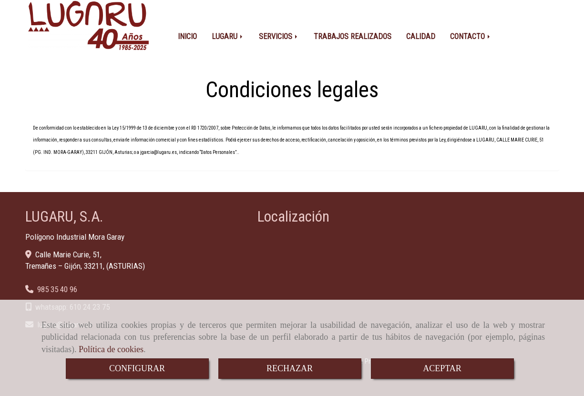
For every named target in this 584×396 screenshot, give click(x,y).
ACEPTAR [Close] (442, 368)
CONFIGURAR (137, 368)
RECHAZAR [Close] (289, 368)
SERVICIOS (279, 32)
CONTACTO (471, 32)
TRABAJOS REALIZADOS (352, 32)
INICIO (187, 32)
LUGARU (228, 32)
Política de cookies (111, 349)
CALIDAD (420, 32)
